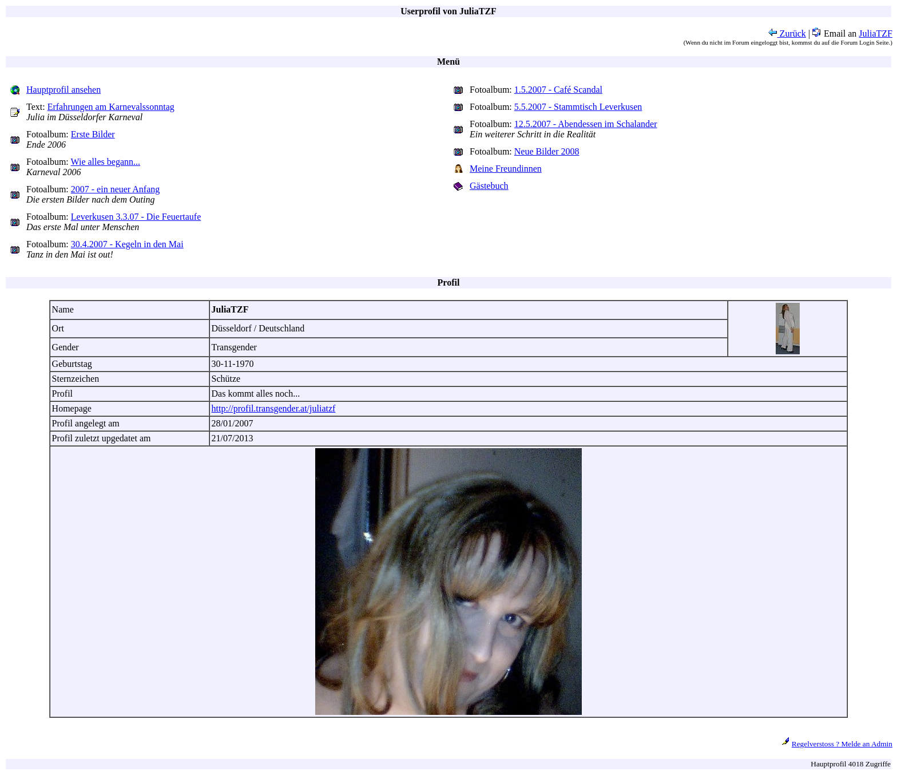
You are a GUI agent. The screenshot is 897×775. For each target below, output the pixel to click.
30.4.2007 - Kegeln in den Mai (127, 244)
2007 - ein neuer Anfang (115, 189)
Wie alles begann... (106, 162)
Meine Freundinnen (506, 168)
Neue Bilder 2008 (547, 151)
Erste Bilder (93, 134)
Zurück (787, 33)
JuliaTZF (875, 33)
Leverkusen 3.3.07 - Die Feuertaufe (136, 217)
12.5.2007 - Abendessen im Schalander (585, 124)
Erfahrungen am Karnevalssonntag (110, 107)
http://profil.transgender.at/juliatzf (274, 408)
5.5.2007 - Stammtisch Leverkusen (578, 107)
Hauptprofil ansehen (63, 89)
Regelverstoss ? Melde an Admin (842, 744)
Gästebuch (489, 186)
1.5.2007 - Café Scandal (558, 89)
